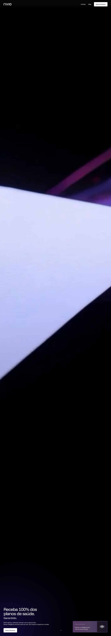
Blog (89, 4)
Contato (83, 4)
